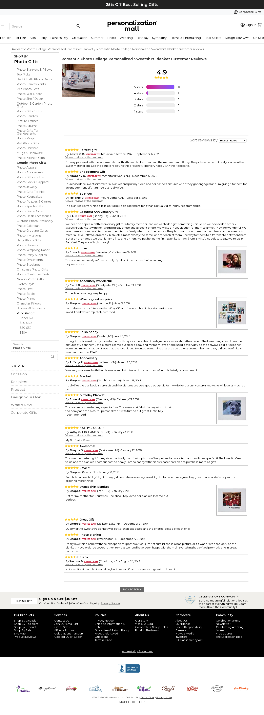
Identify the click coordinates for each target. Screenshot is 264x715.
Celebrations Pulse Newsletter (228, 622)
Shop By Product (25, 627)
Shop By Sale (23, 630)
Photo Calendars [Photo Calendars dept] (28, 226)
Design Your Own (237, 38)
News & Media (185, 633)
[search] (36, 357)
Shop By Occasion (26, 620)
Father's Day (59, 38)
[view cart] (260, 25)
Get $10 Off (24, 601)
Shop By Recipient (26, 623)
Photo (111, 38)
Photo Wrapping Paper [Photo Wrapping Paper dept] (33, 250)
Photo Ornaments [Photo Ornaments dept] (30, 260)
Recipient (19, 382)
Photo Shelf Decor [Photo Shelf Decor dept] (30, 99)
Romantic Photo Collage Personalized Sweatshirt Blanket (115, 59)
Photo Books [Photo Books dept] (26, 294)
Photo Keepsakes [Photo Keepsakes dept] (29, 196)
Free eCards (224, 633)
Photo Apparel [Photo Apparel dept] (27, 167)
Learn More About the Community (222, 605)
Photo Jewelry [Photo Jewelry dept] (27, 187)
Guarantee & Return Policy (112, 630)
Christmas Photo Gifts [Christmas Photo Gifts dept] (32, 269)
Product (18, 389)
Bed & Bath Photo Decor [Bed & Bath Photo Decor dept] (34, 79)
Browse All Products (31, 308)
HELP (141, 701)
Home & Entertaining (185, 38)
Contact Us (61, 620)
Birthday (142, 38)
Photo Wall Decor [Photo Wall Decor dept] (29, 94)
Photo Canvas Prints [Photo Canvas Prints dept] (31, 84)
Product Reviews (25, 636)
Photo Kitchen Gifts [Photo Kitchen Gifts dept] (31, 158)
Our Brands (183, 623)
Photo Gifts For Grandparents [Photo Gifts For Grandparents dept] (27, 132)
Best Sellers (212, 38)
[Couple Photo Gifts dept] (31, 162)
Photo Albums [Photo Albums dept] (27, 126)
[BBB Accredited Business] (129, 672)
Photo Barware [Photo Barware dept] (27, 148)
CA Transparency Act (189, 640)
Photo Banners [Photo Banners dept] (27, 245)
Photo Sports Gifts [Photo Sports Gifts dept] (30, 206)
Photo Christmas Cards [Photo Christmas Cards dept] (33, 274)
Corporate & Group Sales (151, 627)
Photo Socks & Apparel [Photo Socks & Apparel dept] (33, 182)
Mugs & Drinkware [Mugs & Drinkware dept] (30, 153)
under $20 (27, 318)
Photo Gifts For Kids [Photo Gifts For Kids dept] (31, 192)
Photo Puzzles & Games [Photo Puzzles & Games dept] (34, 201)
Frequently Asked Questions (106, 635)
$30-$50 (26, 328)
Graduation (79, 38)
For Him (20, 38)
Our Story (141, 620)
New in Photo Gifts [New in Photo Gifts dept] (30, 279)
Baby (43, 38)
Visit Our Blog (144, 623)
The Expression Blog (229, 636)
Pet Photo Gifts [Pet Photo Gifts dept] (28, 89)
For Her (5, 38)
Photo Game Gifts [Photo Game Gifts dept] (29, 211)
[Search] (45, 26)
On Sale (258, 38)
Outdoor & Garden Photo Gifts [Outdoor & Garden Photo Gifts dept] (34, 105)
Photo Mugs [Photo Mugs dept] (26, 138)
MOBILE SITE (127, 701)
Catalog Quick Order (68, 636)
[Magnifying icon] (78, 26)
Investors (181, 636)
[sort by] (232, 140)
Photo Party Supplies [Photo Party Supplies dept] (32, 255)
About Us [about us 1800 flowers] (181, 620)
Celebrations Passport (68, 633)
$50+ (23, 332)
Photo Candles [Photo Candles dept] (27, 116)
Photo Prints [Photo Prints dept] (26, 298)
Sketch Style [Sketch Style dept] (26, 284)
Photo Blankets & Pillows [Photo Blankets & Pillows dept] (34, 69)
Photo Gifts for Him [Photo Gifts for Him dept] (30, 111)
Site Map (20, 633)
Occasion (19, 374)
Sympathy (159, 38)
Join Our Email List (66, 623)
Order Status (62, 627)
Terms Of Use (103, 640)
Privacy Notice (110, 603)
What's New (21, 405)
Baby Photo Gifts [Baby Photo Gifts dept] (29, 240)
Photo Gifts (26, 61)
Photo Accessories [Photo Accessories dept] (30, 172)
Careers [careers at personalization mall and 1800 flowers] (181, 630)
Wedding (126, 38)
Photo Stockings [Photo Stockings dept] (28, 264)
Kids (33, 38)
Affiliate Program (65, 630)
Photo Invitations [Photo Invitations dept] (29, 235)
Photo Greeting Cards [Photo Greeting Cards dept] (32, 230)
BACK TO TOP (132, 589)
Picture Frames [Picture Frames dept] (27, 121)
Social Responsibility (189, 627)
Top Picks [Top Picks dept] (23, 74)
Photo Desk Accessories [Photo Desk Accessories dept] (34, 216)
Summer (97, 38)
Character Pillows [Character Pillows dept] (29, 303)
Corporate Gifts (24, 413)
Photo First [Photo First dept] (25, 289)
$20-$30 (26, 323)
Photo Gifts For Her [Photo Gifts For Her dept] (30, 177)
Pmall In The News (147, 630)
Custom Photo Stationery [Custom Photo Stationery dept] (35, 221)
